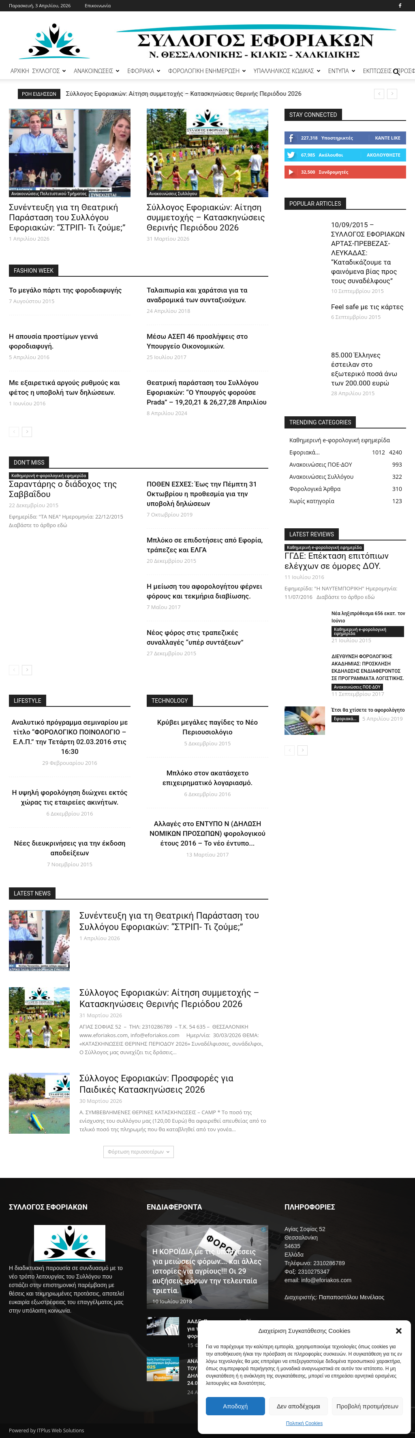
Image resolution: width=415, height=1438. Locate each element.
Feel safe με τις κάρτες (367, 307)
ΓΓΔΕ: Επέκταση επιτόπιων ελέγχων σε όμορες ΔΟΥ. (337, 561)
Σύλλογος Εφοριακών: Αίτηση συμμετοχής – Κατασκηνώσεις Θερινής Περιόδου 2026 (184, 93)
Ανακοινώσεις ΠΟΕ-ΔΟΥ (357, 687)
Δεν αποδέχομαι (298, 1406)
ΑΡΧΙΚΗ (20, 71)
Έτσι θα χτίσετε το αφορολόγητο (368, 710)
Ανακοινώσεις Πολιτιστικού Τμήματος (48, 193)
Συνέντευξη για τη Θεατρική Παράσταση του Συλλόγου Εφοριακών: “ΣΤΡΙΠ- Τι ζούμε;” (67, 217)
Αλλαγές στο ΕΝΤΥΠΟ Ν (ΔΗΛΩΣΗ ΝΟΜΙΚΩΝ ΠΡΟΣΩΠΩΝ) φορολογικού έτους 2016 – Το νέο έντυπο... (207, 833)
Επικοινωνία (98, 5)
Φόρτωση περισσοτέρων (138, 1151)
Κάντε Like (387, 138)
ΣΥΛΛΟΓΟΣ (49, 71)
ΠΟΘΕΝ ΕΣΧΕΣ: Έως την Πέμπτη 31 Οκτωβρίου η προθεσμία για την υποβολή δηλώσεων (202, 494)
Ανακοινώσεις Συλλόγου (173, 193)
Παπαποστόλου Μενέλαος (351, 1297)
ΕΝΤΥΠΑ (341, 71)
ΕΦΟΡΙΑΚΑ (143, 71)
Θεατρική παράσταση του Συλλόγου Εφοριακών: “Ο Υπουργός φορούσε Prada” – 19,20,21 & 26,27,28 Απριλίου (207, 392)
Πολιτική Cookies (304, 1423)
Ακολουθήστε (383, 155)
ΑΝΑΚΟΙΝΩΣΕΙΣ (97, 71)
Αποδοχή (235, 1406)
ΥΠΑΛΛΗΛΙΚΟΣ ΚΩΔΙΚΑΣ (287, 71)
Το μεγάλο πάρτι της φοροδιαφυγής (65, 290)
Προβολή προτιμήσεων (367, 1406)
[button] (399, 1331)
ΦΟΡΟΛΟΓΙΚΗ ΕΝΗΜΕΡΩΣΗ (207, 71)
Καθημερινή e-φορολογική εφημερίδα (48, 475)
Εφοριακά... (345, 718)
